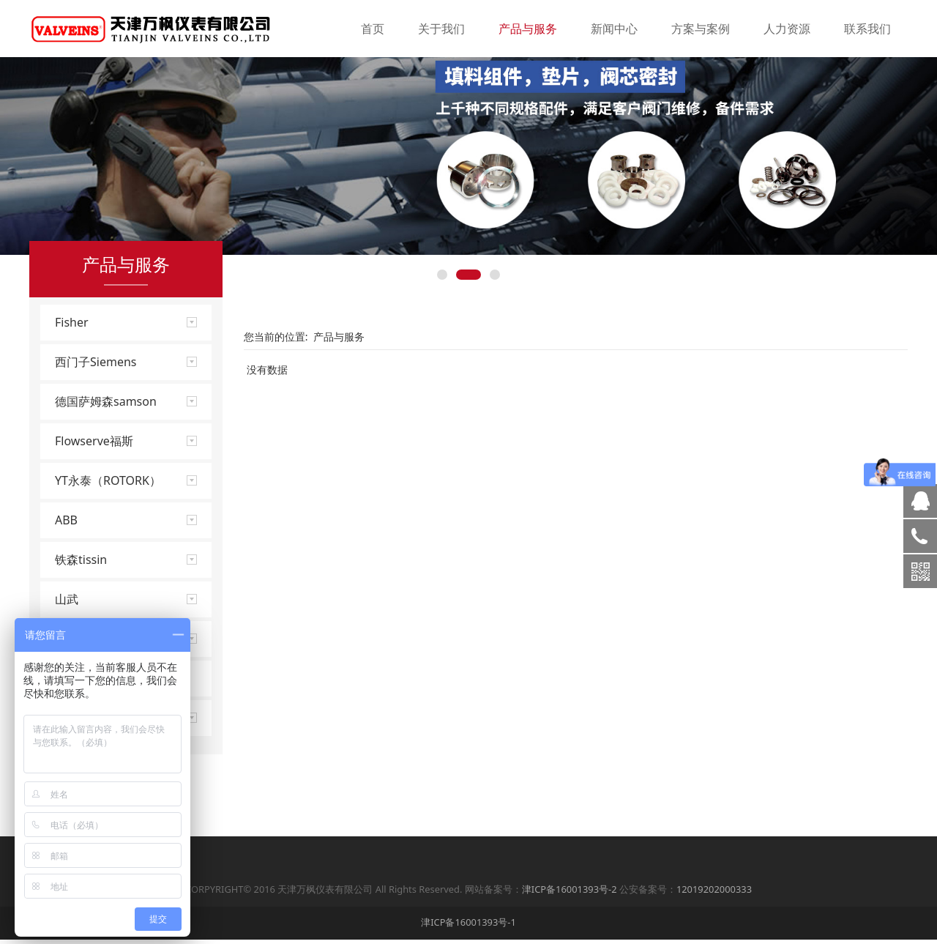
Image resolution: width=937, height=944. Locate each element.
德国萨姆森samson (106, 458)
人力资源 (787, 29)
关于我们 (441, 29)
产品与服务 (528, 29)
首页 (372, 29)
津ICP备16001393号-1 (468, 926)
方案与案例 (700, 29)
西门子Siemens (95, 419)
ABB (66, 577)
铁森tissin (81, 617)
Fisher (72, 379)
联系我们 (867, 29)
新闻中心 (614, 29)
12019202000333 (714, 893)
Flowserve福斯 (94, 498)
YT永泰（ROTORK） (108, 537)
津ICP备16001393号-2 (569, 893)
